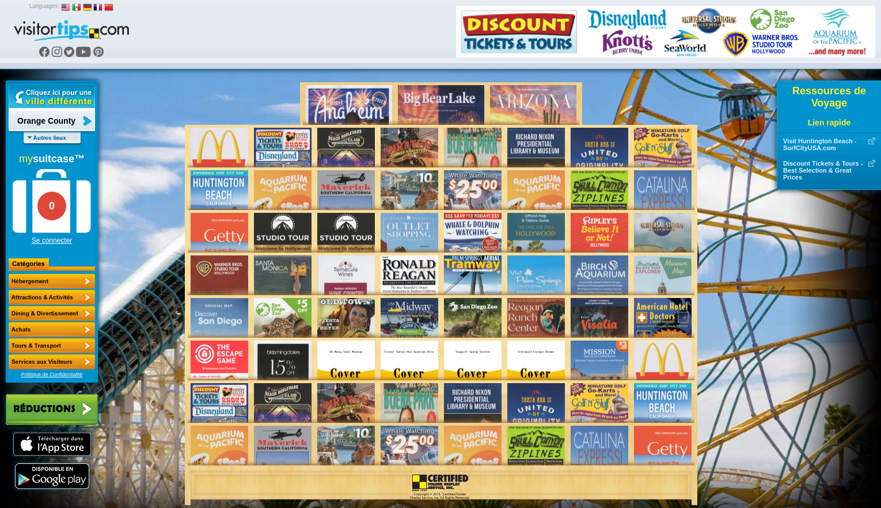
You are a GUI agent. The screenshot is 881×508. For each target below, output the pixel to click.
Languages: (44, 6)
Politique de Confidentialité (52, 374)
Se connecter (52, 240)
